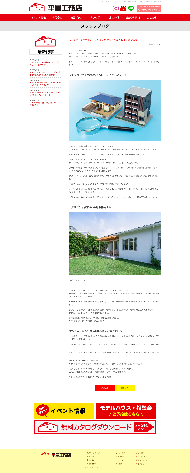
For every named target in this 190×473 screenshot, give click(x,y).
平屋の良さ (91, 457)
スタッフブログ (143, 460)
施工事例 (119, 464)
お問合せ (141, 464)
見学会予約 (120, 457)
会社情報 (141, 453)
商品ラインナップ (93, 453)
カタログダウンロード (95, 467)
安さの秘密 (91, 460)
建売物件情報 (91, 464)
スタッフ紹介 (143, 457)
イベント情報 (120, 453)
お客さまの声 (120, 460)
